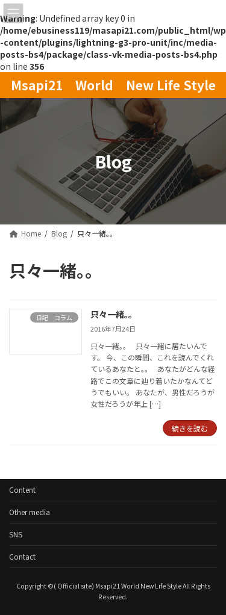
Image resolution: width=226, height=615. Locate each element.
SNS (15, 534)
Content (22, 489)
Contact (22, 556)
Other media (29, 512)
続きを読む (190, 428)
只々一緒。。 (113, 314)
